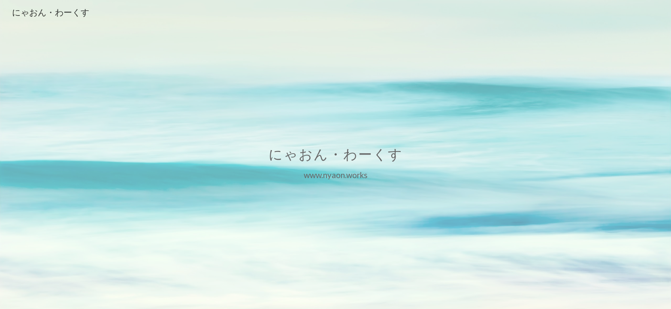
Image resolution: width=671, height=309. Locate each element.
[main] (335, 154)
